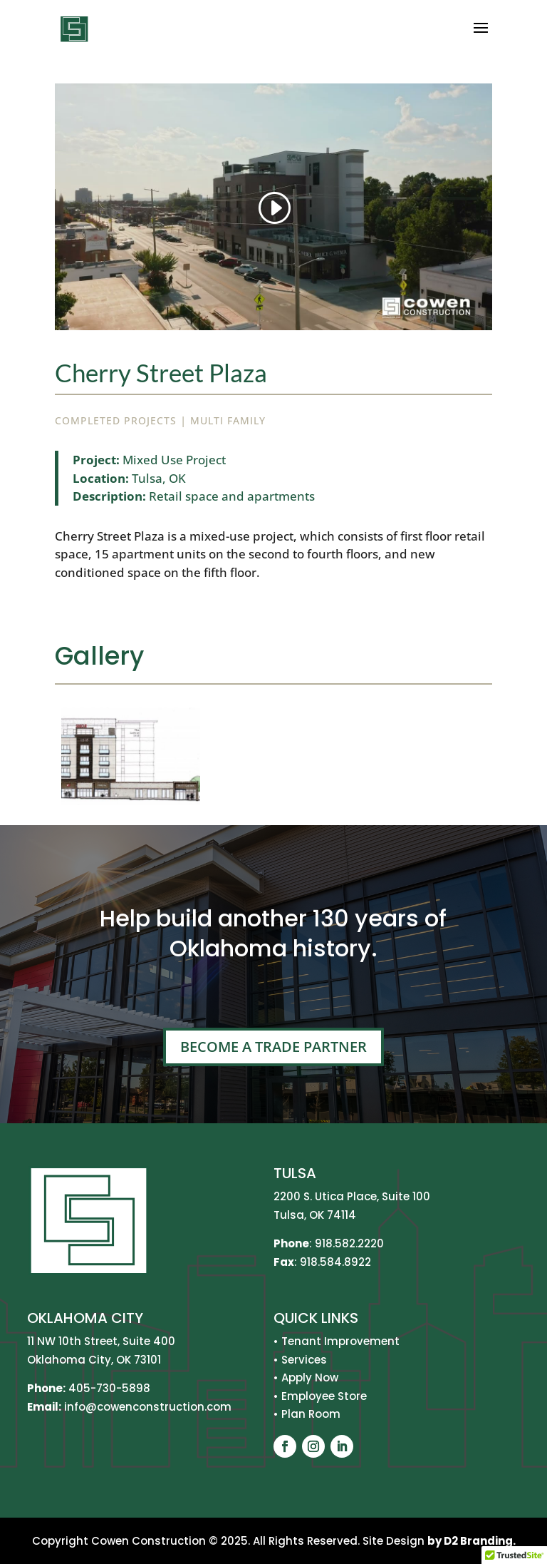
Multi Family (228, 420)
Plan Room (310, 1413)
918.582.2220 (349, 1243)
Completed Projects (116, 420)
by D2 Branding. (471, 1540)
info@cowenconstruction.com (146, 1406)
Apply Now (309, 1377)
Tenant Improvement (340, 1341)
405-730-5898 (109, 1388)
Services (304, 1359)
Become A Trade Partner (273, 1046)
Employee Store (324, 1396)
